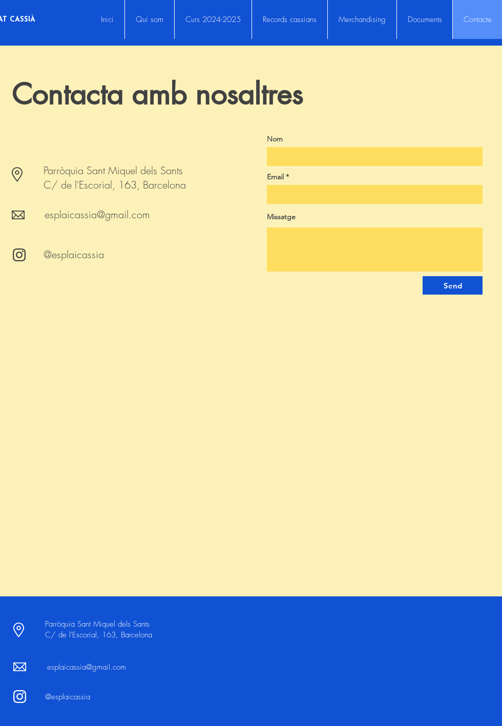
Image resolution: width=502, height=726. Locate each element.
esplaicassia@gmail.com (97, 214)
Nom (275, 138)
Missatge (281, 216)
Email (275, 176)
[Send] (453, 285)
